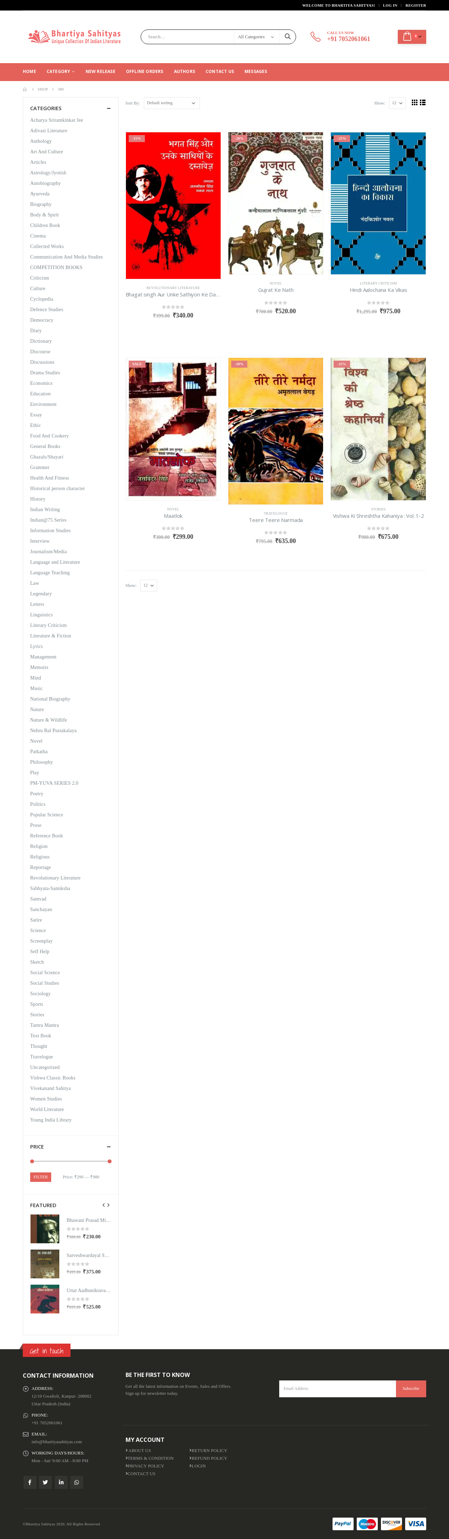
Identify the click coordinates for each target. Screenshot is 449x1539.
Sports (36, 1004)
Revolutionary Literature (173, 288)
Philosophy (41, 762)
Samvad (38, 899)
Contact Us (220, 71)
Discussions (42, 362)
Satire (36, 920)
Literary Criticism (378, 283)
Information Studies (50, 530)
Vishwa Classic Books (52, 1077)
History (37, 499)
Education (40, 393)
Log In (390, 5)
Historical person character (57, 488)
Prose (35, 825)
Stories (378, 509)
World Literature (47, 1109)
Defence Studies (46, 309)
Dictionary (41, 341)
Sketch (37, 962)
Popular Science (46, 814)
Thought (38, 1046)
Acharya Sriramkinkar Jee (56, 120)
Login (197, 1466)
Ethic (35, 425)
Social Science (45, 972)
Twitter (45, 1482)
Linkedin (61, 1482)
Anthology (41, 141)
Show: (380, 103)
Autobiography (45, 183)
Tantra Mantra (44, 1025)
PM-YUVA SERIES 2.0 (54, 783)
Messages (255, 71)
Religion (39, 846)
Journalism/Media (48, 551)
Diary (36, 330)
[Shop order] (172, 103)
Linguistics (41, 614)
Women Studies (46, 1099)
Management (43, 657)
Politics (38, 804)
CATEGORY (59, 71)
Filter (41, 1177)
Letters (37, 604)
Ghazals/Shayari (46, 457)
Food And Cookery (49, 436)
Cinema (38, 236)
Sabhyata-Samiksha (50, 888)
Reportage (40, 867)
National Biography (50, 699)
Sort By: (133, 103)
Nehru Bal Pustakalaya (53, 730)
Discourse (40, 351)
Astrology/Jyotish (48, 172)
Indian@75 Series (48, 520)
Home (29, 71)
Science (38, 930)
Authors (184, 71)
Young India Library (51, 1120)
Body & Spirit (44, 215)
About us (138, 1450)
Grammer (39, 467)
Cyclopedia (41, 299)
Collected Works (47, 246)
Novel (276, 283)
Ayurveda (40, 193)
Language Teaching (50, 572)
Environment (43, 404)
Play (34, 772)
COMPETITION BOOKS (56, 267)
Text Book (40, 1035)
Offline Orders (144, 71)
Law (34, 583)
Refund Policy (208, 1458)
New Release (100, 71)
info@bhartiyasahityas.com (57, 1441)
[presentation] (104, 1205)
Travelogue (276, 513)
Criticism (39, 278)
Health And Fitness (49, 478)
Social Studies (44, 983)
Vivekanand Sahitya (50, 1088)
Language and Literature (55, 562)
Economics (41, 383)
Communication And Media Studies (66, 257)
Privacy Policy (145, 1466)
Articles (38, 162)
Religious (39, 856)
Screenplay (41, 941)
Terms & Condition (150, 1458)
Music (36, 688)
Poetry (36, 793)
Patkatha (39, 751)
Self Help (39, 951)
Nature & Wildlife (48, 720)
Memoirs (39, 667)
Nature (37, 709)
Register (416, 5)
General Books (45, 446)
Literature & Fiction (50, 635)
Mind (35, 678)
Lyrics (36, 646)
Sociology (40, 993)
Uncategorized (45, 1067)
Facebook (30, 1482)
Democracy (41, 320)
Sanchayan (41, 909)
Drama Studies (45, 372)
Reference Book (46, 835)
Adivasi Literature (48, 130)
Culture (37, 288)
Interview (39, 541)
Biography (41, 204)
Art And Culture (46, 151)
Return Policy (208, 1450)
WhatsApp (76, 1482)
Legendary (41, 593)
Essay (36, 414)
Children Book (45, 225)
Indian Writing (45, 509)
